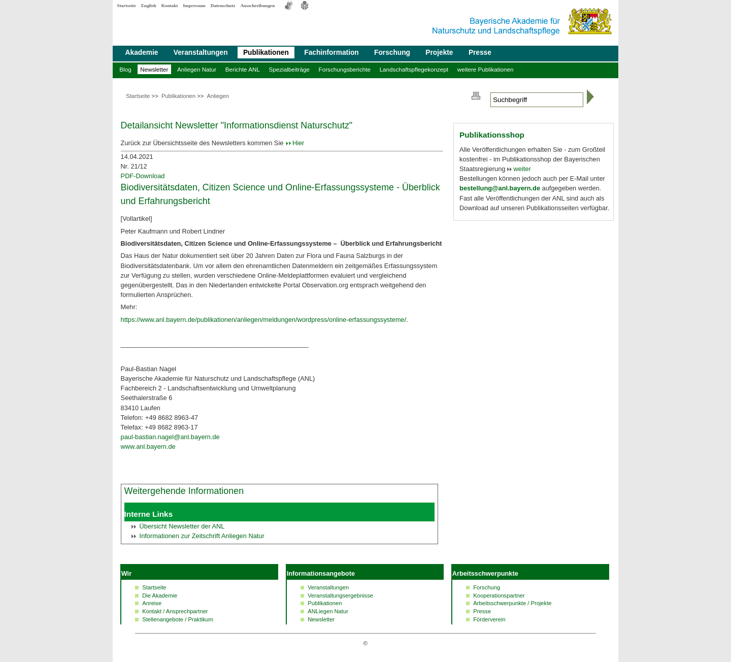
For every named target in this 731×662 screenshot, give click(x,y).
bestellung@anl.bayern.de (499, 188)
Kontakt (169, 5)
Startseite (126, 5)
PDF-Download (143, 176)
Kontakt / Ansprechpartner (175, 611)
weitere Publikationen (485, 69)
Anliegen (218, 96)
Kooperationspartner (498, 595)
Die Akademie (159, 595)
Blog (125, 69)
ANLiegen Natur (328, 611)
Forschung (392, 52)
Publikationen (266, 52)
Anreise (151, 603)
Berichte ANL (242, 69)
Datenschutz (223, 5)
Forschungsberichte (345, 69)
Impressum (194, 5)
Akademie (141, 52)
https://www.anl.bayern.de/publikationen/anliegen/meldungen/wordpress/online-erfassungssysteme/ (264, 319)
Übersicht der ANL (182, 526)
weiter (521, 169)
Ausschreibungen (257, 5)
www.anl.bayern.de (148, 446)
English (148, 5)
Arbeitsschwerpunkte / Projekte (512, 603)
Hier (298, 143)
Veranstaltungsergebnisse (340, 595)
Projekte (439, 52)
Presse (480, 52)
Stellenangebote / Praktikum (177, 619)
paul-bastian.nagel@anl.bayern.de (170, 437)
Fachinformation (331, 52)
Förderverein (489, 619)
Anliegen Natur (196, 69)
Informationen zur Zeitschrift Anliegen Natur (202, 536)
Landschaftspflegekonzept (414, 69)
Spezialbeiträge (289, 69)
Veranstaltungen (201, 52)
